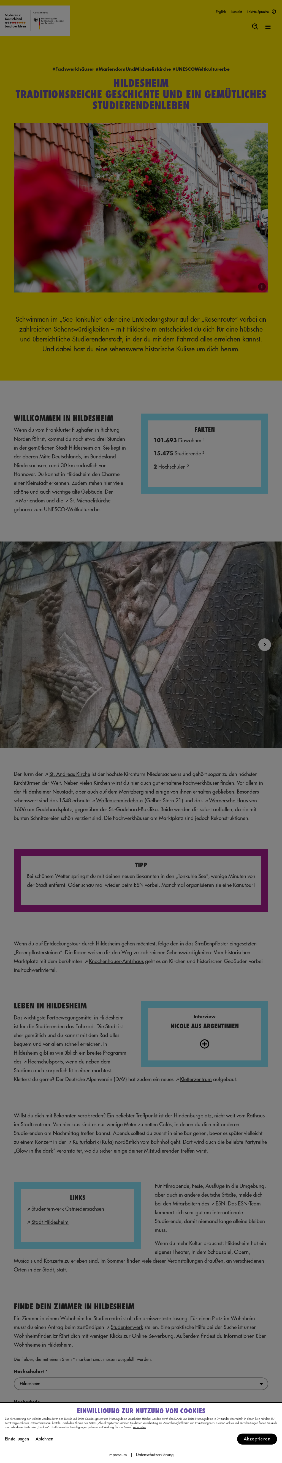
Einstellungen (17, 1439)
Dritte (81, 1419)
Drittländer (223, 1419)
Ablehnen (44, 1439)
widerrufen (139, 1427)
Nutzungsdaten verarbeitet (124, 1419)
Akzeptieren (257, 1439)
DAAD (68, 1419)
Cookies (89, 1419)
